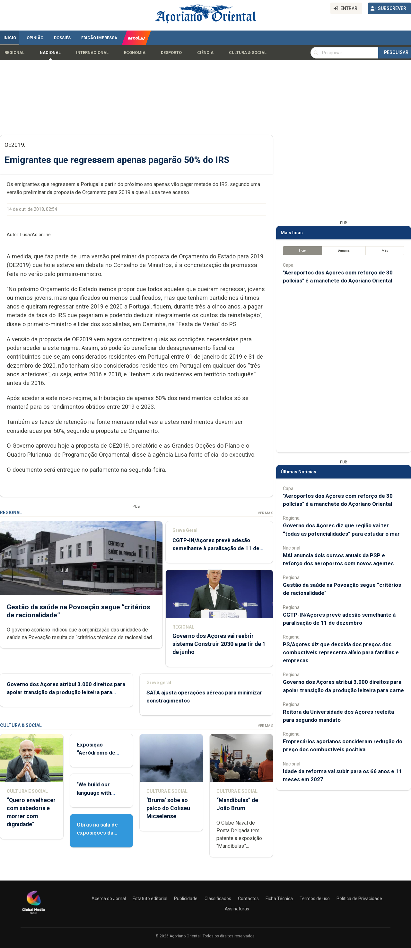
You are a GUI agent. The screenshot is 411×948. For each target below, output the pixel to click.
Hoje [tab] (302, 250)
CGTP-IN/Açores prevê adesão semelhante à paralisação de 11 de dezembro (215, 548)
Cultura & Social (248, 52)
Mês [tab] (384, 250)
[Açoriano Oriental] (33, 914)
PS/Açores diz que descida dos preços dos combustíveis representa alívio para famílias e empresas (341, 652)
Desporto (171, 52)
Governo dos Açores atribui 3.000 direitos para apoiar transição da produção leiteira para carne (66, 692)
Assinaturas (237, 908)
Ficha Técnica (279, 898)
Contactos (248, 898)
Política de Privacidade (359, 898)
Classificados (218, 898)
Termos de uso (315, 898)
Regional (14, 52)
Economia (134, 52)
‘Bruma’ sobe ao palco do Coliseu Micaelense (168, 808)
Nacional (50, 52)
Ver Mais (265, 513)
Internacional (92, 52)
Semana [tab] (344, 250)
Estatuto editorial (150, 898)
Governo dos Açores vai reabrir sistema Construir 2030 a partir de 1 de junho (219, 644)
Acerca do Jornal (109, 898)
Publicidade (185, 898)
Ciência (205, 52)
